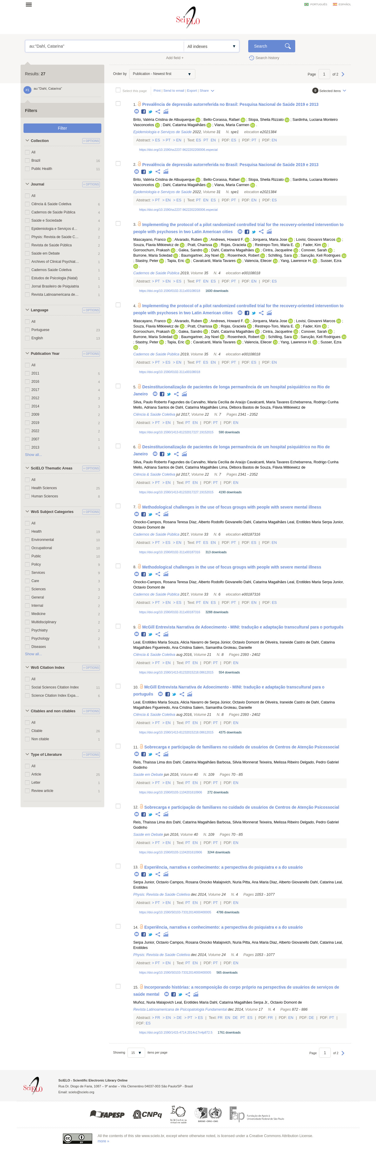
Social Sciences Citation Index (55, 687)
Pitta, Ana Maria (255, 882)
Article (36, 774)
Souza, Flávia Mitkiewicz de (283, 407)
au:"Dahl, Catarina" (104, 46)
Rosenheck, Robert (243, 255)
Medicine (38, 614)
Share (204, 90)
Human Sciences (44, 496)
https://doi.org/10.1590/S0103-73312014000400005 (175, 912)
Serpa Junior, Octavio (151, 882)
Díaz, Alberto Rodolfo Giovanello (215, 522)
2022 (35, 431)
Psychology (40, 638)
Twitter (150, 111)
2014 (35, 406)
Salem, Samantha (207, 648)
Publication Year (45, 354)
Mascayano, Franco (149, 240)
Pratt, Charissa (199, 245)
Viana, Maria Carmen (231, 125)
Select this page (134, 91)
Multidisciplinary (43, 622)
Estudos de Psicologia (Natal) (54, 278)
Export (192, 90)
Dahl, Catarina (322, 882)
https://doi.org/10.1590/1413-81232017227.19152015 (176, 432)
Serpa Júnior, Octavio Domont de (236, 642)
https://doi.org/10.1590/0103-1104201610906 (170, 792)
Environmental (42, 540)
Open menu (30, 4)
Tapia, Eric (175, 261)
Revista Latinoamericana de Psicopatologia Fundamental (55, 294)
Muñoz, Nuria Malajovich (153, 1002)
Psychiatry (39, 630)
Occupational (41, 548)
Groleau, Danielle (237, 648)
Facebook (143, 111)
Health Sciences (44, 488)
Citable (36, 731)
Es (157, 140)
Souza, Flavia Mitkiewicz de (156, 245)
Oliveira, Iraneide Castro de (287, 642)
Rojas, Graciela (233, 245)
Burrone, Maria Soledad (152, 255)
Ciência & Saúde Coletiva (51, 204)
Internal (37, 606)
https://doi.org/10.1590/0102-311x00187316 (169, 552)
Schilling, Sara (280, 255)
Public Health (41, 169)
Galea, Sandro (190, 250)
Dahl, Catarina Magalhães (184, 125)
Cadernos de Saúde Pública (53, 212)
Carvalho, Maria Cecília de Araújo (218, 402)
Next (343, 77)
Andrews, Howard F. (227, 240)
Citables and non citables (53, 711)
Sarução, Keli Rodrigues (320, 255)
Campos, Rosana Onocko (191, 882)
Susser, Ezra (330, 261)
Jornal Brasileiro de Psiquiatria (55, 286)
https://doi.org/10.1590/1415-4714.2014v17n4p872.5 (175, 1032)
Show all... (33, 455)
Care (35, 581)
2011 (35, 373)
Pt (168, 140)
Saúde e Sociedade (46, 220)
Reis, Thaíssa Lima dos (152, 762)
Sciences (38, 589)
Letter (36, 782)
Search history (267, 58)
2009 (35, 414)
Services (38, 573)
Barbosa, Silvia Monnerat (237, 762)
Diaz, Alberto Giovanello (289, 882)
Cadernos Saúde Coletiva (51, 270)
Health (36, 531)
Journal (37, 184)
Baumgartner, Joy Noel (200, 255)
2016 (35, 382)
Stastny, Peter (146, 261)
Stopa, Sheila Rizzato (265, 120)
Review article (42, 791)
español (345, 4)
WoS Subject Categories (52, 512)
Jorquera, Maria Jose (269, 240)
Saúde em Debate (45, 253)
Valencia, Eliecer (258, 261)
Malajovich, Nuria (227, 882)
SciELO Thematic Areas (52, 468)
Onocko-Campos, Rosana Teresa (160, 522)
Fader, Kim (312, 245)
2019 (35, 423)
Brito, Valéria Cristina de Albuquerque (164, 120)
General (37, 597)
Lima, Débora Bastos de (239, 407)
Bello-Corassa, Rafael (222, 120)
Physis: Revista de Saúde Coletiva (55, 237)
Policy (36, 564)
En (178, 140)
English (37, 338)
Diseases (38, 647)
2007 (35, 439)
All (33, 152)
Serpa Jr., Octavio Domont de (278, 1002)
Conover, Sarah (314, 250)
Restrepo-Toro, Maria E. (274, 245)
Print (157, 90)
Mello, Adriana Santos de (153, 407)
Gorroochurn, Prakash (151, 250)
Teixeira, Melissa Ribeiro (279, 762)
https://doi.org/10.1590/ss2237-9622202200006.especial (178, 149)
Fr (157, 1018)
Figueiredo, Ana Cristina (172, 648)
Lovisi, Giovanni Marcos (315, 240)
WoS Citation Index (48, 668)
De (179, 1018)
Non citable (40, 739)
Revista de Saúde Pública (51, 245)
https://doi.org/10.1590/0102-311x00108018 (169, 290)
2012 (35, 398)
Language (39, 310)
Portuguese (40, 330)
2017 (35, 390)
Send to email (173, 90)
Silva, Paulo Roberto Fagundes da (161, 402)
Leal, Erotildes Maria (304, 522)
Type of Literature (46, 755)
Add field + (175, 58)
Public (36, 556)
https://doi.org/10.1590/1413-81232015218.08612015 (176, 672)
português (318, 4)
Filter (62, 128)
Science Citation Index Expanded (55, 695)
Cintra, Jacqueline (277, 250)
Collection (40, 141)
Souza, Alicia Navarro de (188, 642)
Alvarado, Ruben (188, 240)
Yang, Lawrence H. (296, 261)
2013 (35, 447)
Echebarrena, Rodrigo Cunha (314, 402)
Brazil (35, 160)
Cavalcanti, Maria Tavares (214, 261)
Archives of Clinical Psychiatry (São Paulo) (55, 262)
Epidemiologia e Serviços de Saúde (55, 229)
